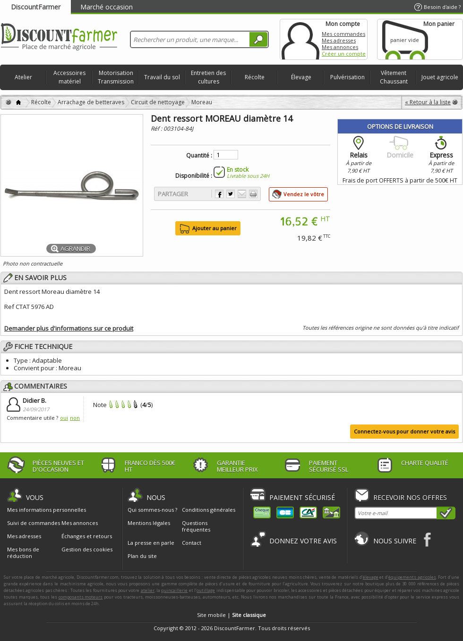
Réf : (157, 129)
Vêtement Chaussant (394, 77)
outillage (206, 590)
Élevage (301, 77)
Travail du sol (162, 77)
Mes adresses (339, 40)
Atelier (23, 77)
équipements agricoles (412, 577)
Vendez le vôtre (303, 194)
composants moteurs (81, 597)
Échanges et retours (86, 536)
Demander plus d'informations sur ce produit (68, 328)
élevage (370, 577)
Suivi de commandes (33, 523)
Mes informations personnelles (46, 510)
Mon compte (300, 39)
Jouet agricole (439, 77)
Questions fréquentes (196, 526)
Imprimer (253, 194)
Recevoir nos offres (410, 497)
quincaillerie (174, 590)
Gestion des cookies (86, 549)
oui (64, 417)
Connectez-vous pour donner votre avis (404, 431)
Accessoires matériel (69, 77)
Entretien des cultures (208, 77)
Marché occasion (106, 6)
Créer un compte (344, 53)
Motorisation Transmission (116, 77)
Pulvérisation (347, 77)
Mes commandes (343, 33)
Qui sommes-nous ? (152, 509)
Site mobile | (231, 614)
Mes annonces (340, 46)
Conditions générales (208, 509)
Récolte (255, 77)
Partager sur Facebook (219, 194)
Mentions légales (149, 522)
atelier (147, 590)
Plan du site (142, 555)
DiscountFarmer (35, 6)
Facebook (428, 539)
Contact (191, 542)
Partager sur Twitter (230, 194)
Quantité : (199, 155)
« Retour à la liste (428, 102)
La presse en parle (151, 542)
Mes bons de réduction (23, 552)
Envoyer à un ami (242, 194)
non (75, 417)
